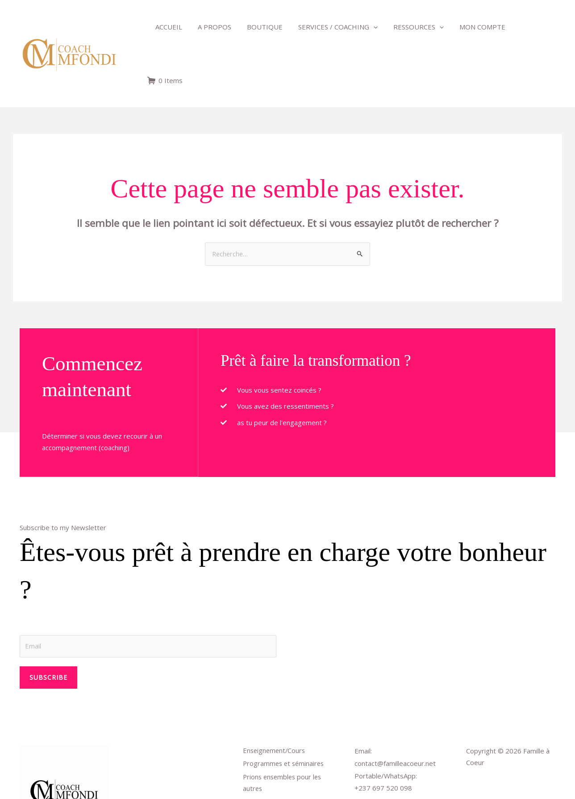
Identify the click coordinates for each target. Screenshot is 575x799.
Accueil (167, 26)
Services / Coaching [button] (330, 27)
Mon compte (470, 26)
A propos (211, 26)
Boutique (259, 26)
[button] (366, 27)
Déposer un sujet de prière (285, 751)
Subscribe (48, 624)
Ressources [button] (408, 27)
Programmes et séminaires (285, 711)
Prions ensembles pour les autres (284, 731)
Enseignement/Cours (275, 697)
